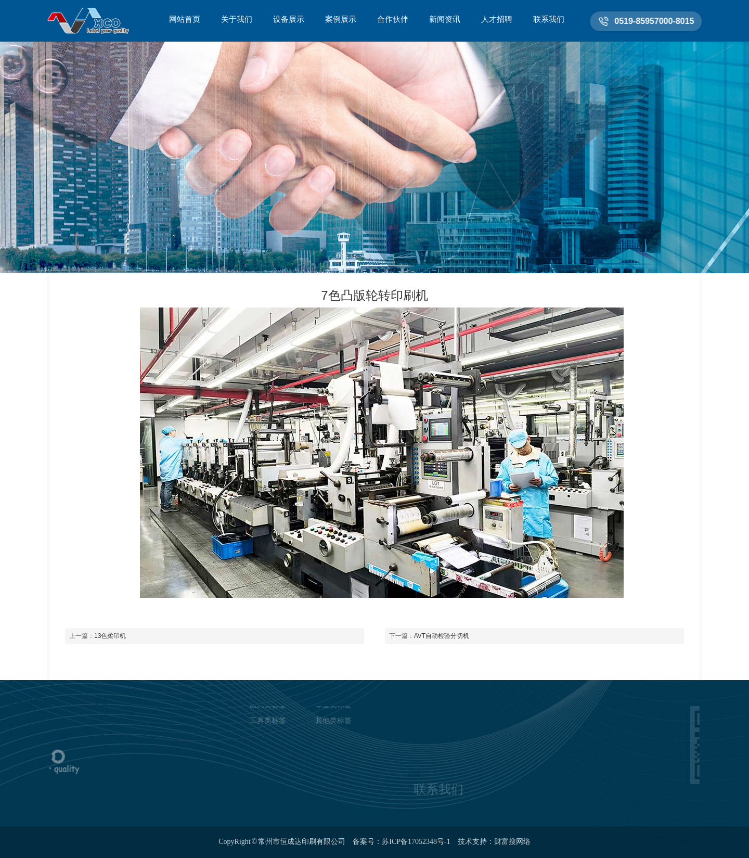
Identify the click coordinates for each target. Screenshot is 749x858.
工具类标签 (268, 708)
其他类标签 (333, 708)
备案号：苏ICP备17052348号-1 (401, 842)
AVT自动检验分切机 (441, 635)
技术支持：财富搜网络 (494, 842)
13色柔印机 (110, 635)
